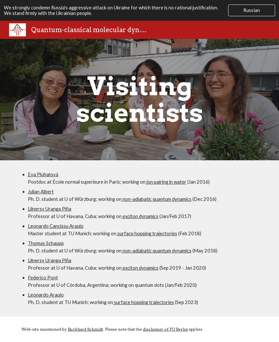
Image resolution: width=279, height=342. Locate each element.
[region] (139, 10)
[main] (139, 99)
